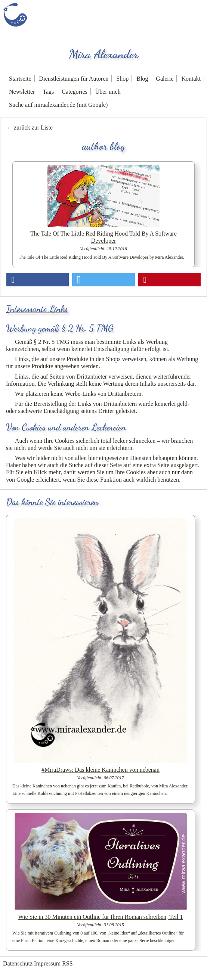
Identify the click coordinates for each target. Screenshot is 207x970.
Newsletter (22, 91)
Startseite (20, 78)
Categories (74, 91)
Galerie (164, 78)
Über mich (108, 91)
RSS (67, 963)
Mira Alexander (103, 54)
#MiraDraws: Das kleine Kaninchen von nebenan (100, 770)
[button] (37, 279)
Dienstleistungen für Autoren (74, 78)
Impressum (47, 963)
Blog (142, 78)
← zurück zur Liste (29, 127)
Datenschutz (18, 963)
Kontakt (191, 78)
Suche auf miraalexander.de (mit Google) (58, 105)
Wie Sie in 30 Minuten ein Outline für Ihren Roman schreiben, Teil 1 (100, 917)
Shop (122, 78)
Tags (48, 91)
